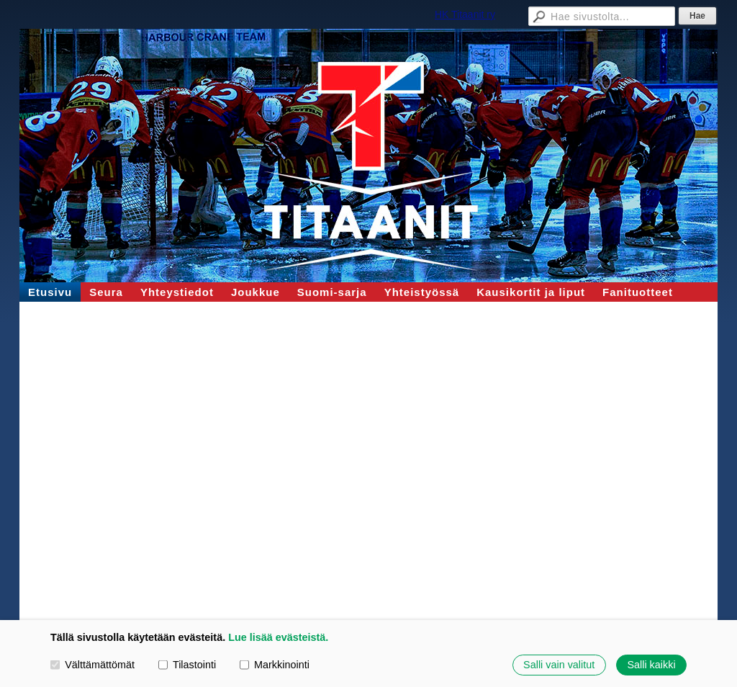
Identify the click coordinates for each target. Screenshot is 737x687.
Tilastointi (187, 664)
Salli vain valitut (558, 664)
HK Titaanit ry (465, 14)
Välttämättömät (92, 664)
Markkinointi (274, 664)
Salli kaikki (651, 664)
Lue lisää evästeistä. (278, 637)
